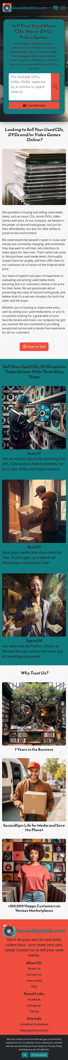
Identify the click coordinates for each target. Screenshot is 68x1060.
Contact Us (34, 974)
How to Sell (34, 346)
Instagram (34, 1005)
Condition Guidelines (34, 1024)
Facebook (34, 999)
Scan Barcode (34, 105)
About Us (34, 968)
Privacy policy (39, 1054)
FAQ (34, 987)
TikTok (34, 1011)
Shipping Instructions (34, 1030)
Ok (24, 1054)
